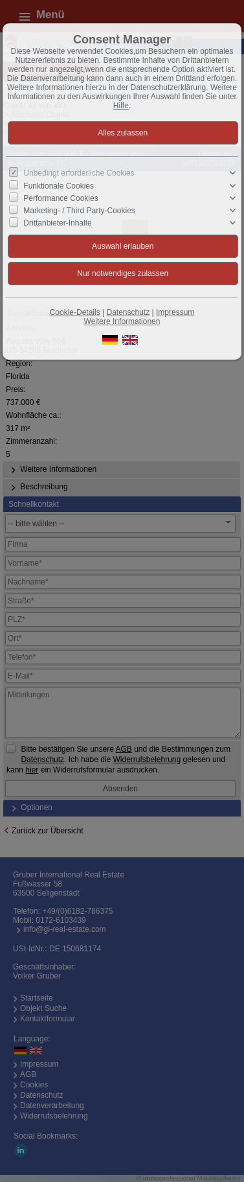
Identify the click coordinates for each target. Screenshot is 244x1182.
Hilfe (121, 105)
